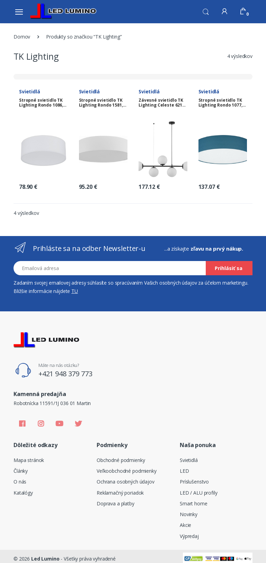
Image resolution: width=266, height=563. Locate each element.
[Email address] (110, 268)
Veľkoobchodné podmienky (127, 471)
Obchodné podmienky (121, 460)
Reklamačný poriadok (120, 492)
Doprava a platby (115, 503)
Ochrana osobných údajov (125, 481)
